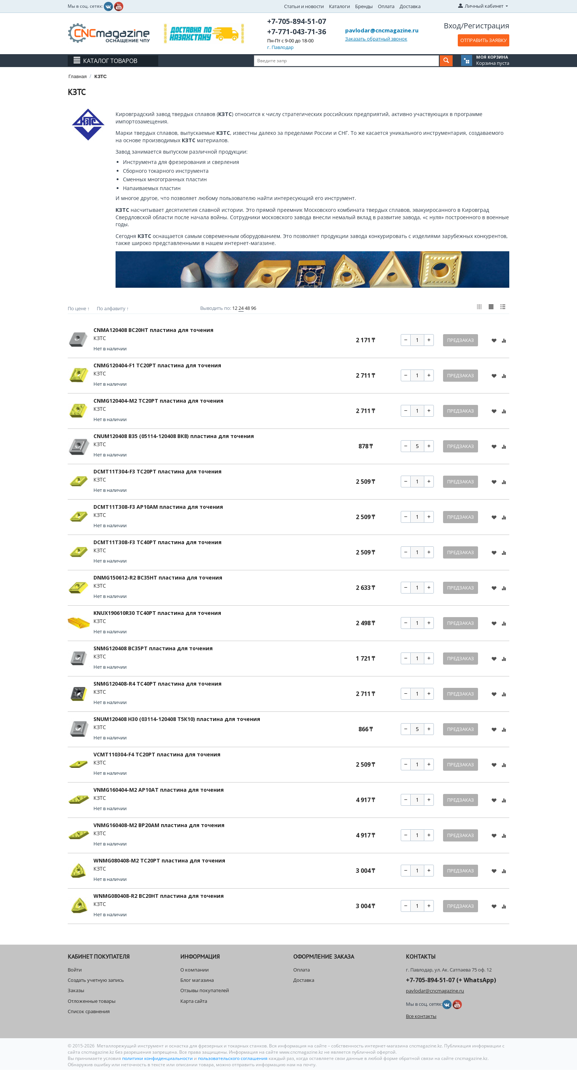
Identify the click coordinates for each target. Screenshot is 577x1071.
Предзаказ (460, 341)
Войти (75, 970)
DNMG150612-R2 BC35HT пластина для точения (157, 578)
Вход (452, 26)
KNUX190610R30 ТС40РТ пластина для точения (157, 613)
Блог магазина (197, 981)
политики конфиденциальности (158, 1059)
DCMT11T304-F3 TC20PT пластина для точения (157, 472)
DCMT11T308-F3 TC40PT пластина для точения (157, 543)
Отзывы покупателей (204, 991)
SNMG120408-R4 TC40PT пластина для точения (157, 684)
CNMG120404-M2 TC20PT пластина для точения (158, 401)
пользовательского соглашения (233, 1059)
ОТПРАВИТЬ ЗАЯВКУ (483, 40)
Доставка (410, 6)
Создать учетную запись (96, 981)
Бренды (364, 6)
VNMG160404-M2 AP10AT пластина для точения (158, 790)
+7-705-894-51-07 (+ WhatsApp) (451, 981)
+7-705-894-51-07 (296, 21)
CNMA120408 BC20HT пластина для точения (153, 331)
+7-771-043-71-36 (296, 31)
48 (247, 308)
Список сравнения (89, 1012)
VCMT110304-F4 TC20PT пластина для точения (156, 755)
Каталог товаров (110, 61)
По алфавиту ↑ (113, 308)
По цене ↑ (79, 308)
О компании (194, 970)
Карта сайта (193, 1002)
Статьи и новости (304, 6)
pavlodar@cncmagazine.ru (381, 30)
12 (234, 308)
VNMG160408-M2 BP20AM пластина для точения (158, 826)
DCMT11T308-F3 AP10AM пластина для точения (158, 507)
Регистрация (486, 26)
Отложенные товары (92, 1002)
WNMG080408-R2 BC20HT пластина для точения (158, 896)
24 (241, 308)
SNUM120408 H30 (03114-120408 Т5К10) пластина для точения (176, 720)
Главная (77, 76)
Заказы (76, 991)
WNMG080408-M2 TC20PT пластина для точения (159, 861)
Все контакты (421, 1017)
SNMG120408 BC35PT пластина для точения (153, 649)
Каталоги (339, 6)
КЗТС (99, 339)
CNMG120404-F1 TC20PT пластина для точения (157, 366)
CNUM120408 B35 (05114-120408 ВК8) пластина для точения (173, 437)
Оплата (386, 6)
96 (253, 308)
